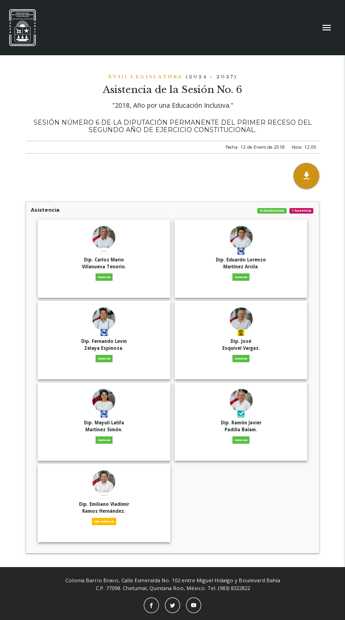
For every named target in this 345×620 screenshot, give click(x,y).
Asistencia (172, 210)
